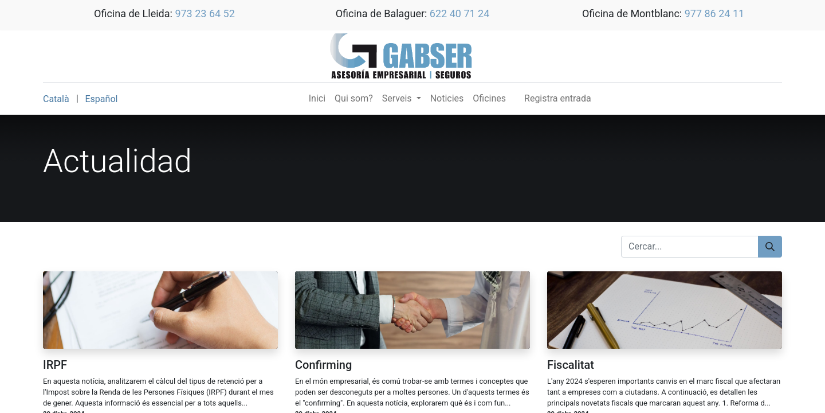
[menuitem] (317, 98)
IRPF (55, 365)
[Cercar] (770, 247)
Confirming (323, 365)
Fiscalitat (570, 365)
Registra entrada (557, 98)
